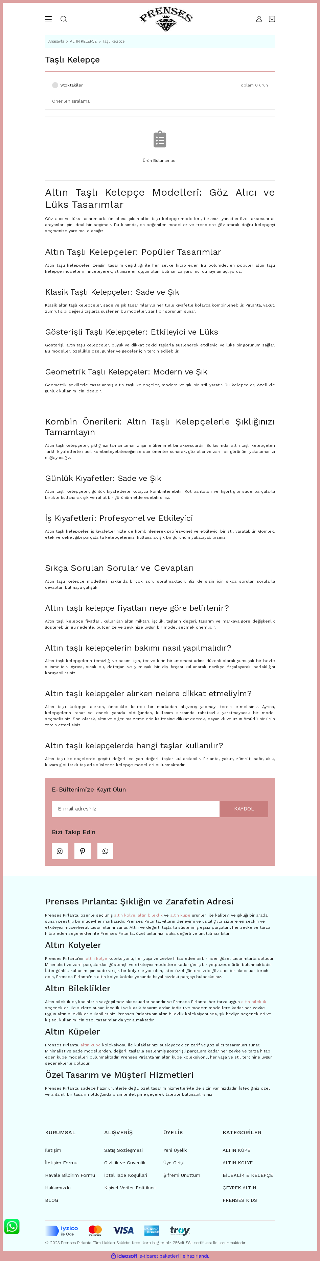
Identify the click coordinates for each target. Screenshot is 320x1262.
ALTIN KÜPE (236, 1151)
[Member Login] (259, 19)
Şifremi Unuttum (181, 1176)
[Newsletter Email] (160, 809)
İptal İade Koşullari (125, 1176)
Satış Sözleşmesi (123, 1151)
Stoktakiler (71, 85)
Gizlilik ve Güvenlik (124, 1164)
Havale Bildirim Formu (70, 1176)
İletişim (53, 1151)
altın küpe (180, 916)
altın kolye (124, 916)
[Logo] (166, 19)
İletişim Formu (61, 1164)
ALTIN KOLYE (238, 1164)
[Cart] (272, 19)
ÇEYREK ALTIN (239, 1189)
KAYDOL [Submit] (242, 809)
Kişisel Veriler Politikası (130, 1189)
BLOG (51, 1201)
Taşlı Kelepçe (113, 41)
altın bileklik (150, 916)
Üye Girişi (173, 1164)
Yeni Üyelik (175, 1151)
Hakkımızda (58, 1189)
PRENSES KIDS (240, 1201)
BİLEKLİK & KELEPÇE (248, 1176)
